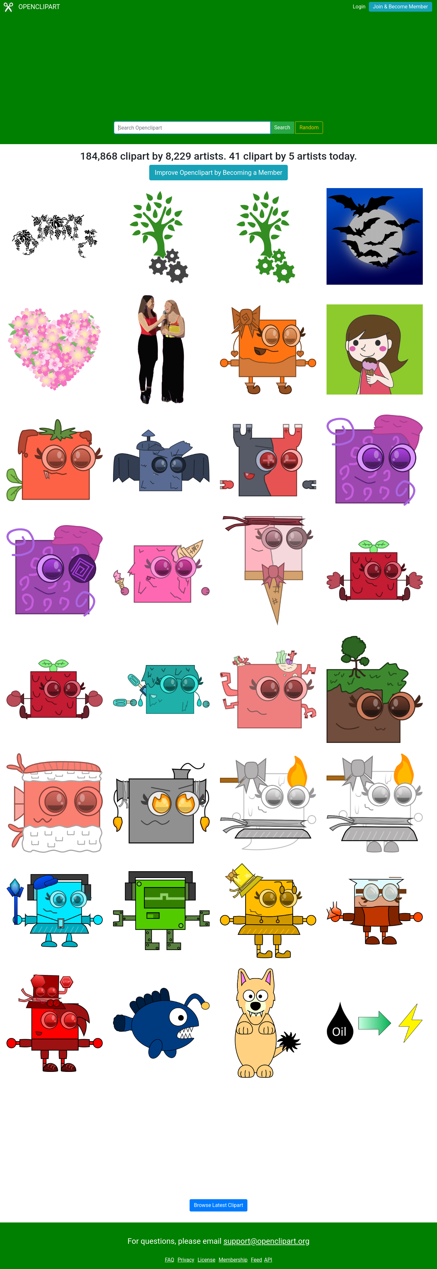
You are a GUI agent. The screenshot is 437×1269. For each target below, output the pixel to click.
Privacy (186, 1260)
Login (359, 7)
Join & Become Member (400, 7)
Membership (233, 1260)
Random (309, 127)
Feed (256, 1260)
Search (282, 127)
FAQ (169, 1260)
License (206, 1260)
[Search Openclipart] (192, 128)
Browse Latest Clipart (218, 1205)
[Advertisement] (218, 68)
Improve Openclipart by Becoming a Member (218, 172)
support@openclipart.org (266, 1241)
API (268, 1260)
